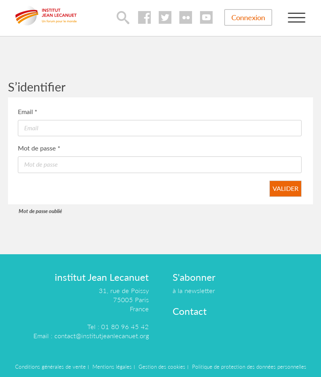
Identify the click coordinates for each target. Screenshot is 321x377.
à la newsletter (194, 290)
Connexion (248, 17)
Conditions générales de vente (50, 367)
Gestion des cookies (161, 367)
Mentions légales (112, 367)
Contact (190, 311)
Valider (285, 188)
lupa (123, 17)
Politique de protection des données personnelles (249, 367)
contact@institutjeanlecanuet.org (101, 335)
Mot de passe (39, 148)
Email (27, 111)
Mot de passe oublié (40, 211)
